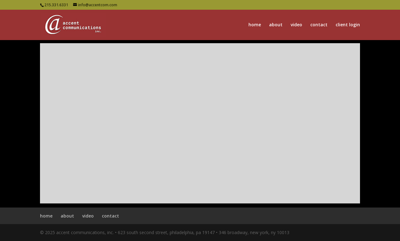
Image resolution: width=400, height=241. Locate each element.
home (254, 25)
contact (319, 25)
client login (348, 25)
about (275, 25)
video (296, 25)
